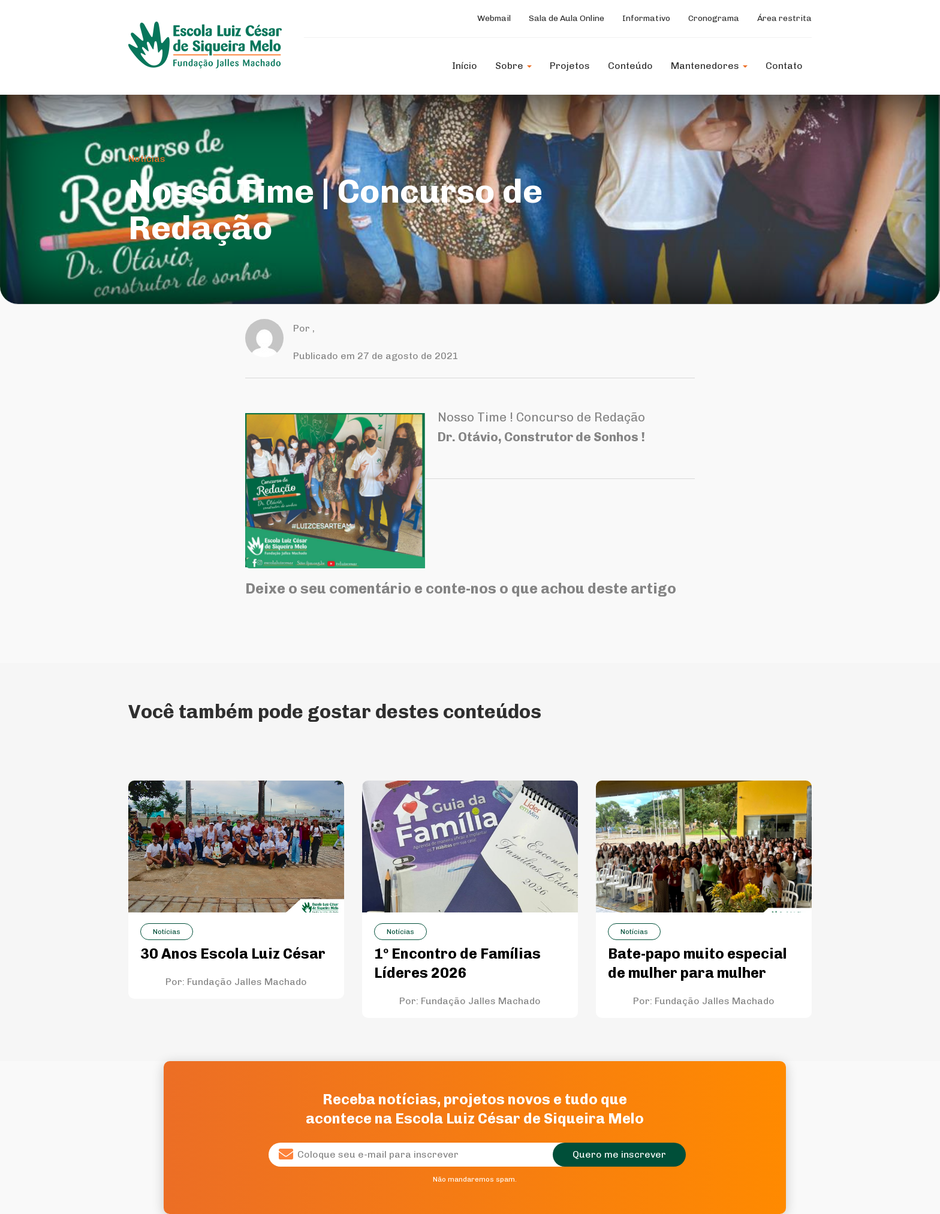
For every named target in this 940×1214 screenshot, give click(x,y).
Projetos (570, 65)
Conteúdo (630, 65)
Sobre (513, 65)
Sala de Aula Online (566, 18)
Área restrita (784, 18)
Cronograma (713, 18)
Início (464, 65)
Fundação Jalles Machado (247, 981)
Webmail (494, 18)
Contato (784, 65)
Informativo (646, 18)
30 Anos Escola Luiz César (233, 953)
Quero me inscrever (619, 1154)
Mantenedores (709, 65)
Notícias (146, 158)
